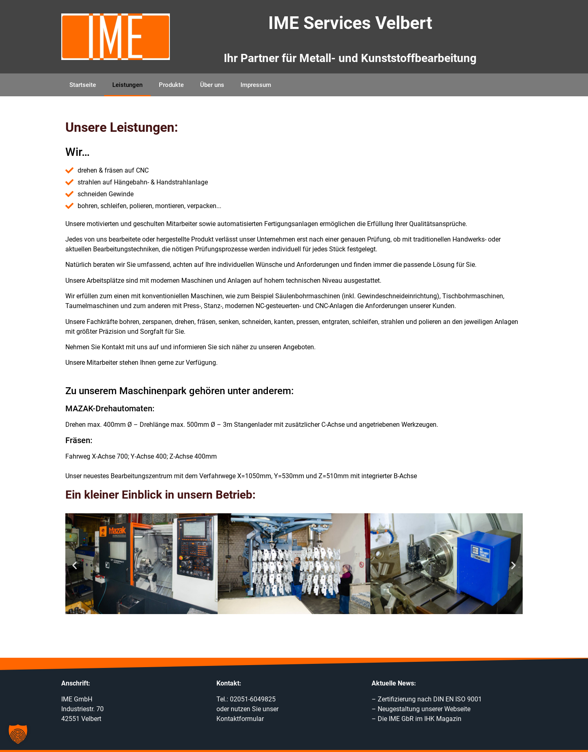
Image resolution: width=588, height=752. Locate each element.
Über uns (212, 85)
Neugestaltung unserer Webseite (424, 709)
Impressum (256, 85)
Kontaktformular (240, 719)
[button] (74, 565)
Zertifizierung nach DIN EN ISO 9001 (430, 699)
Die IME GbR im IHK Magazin (419, 719)
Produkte (171, 85)
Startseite (82, 85)
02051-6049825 (253, 699)
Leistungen (127, 85)
